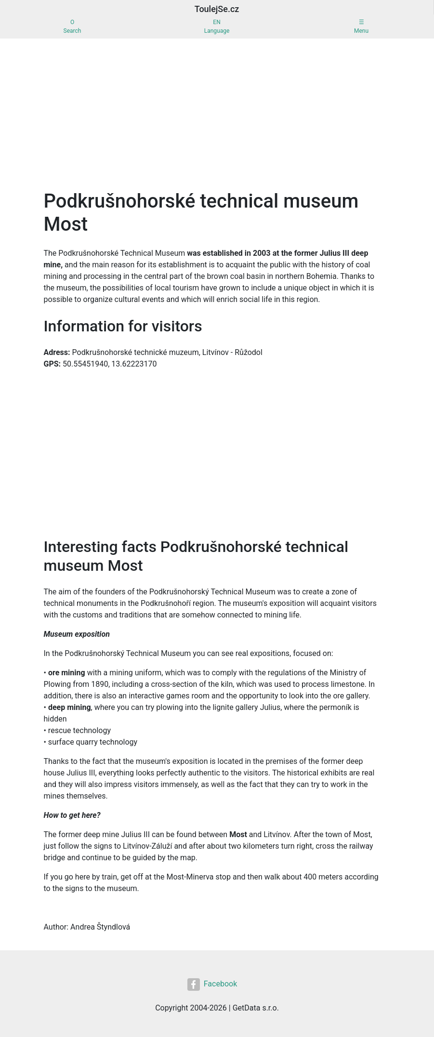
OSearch (72, 26)
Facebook (212, 984)
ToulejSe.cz (217, 9)
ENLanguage (217, 26)
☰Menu (361, 26)
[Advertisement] (217, 110)
